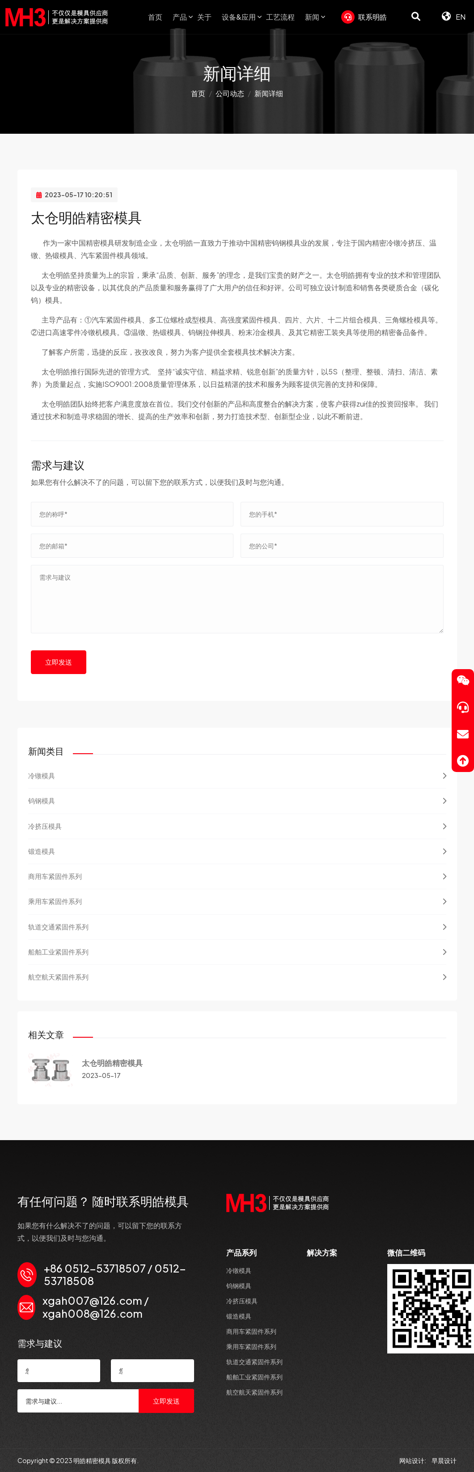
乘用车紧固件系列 (237, 901)
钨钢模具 (237, 800)
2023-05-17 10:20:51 (74, 195)
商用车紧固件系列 (237, 876)
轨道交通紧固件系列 (237, 927)
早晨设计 (444, 1460)
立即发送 (58, 662)
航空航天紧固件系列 (237, 977)
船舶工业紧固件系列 (237, 952)
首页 (155, 16)
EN (454, 16)
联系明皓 (364, 17)
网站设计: (413, 1460)
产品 (180, 16)
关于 (204, 16)
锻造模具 (237, 851)
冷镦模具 (237, 775)
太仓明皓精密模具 (112, 1062)
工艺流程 (280, 16)
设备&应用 (239, 16)
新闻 (312, 16)
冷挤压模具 (237, 826)
